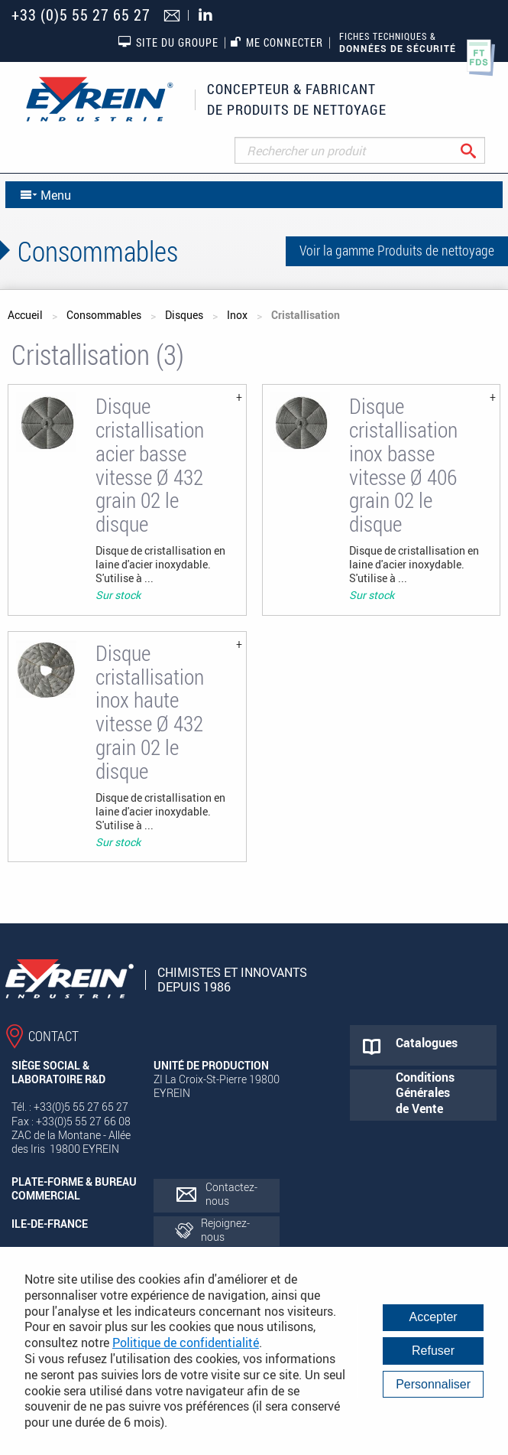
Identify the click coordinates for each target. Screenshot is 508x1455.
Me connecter (277, 42)
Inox (237, 315)
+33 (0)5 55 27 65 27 (80, 15)
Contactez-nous (231, 1194)
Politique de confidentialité (185, 1342)
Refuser (433, 1350)
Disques (184, 315)
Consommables (103, 315)
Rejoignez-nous (225, 1230)
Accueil (25, 315)
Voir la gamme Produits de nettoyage (396, 250)
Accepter (433, 1316)
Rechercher (480, 150)
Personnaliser (433, 1384)
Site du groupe (168, 42)
